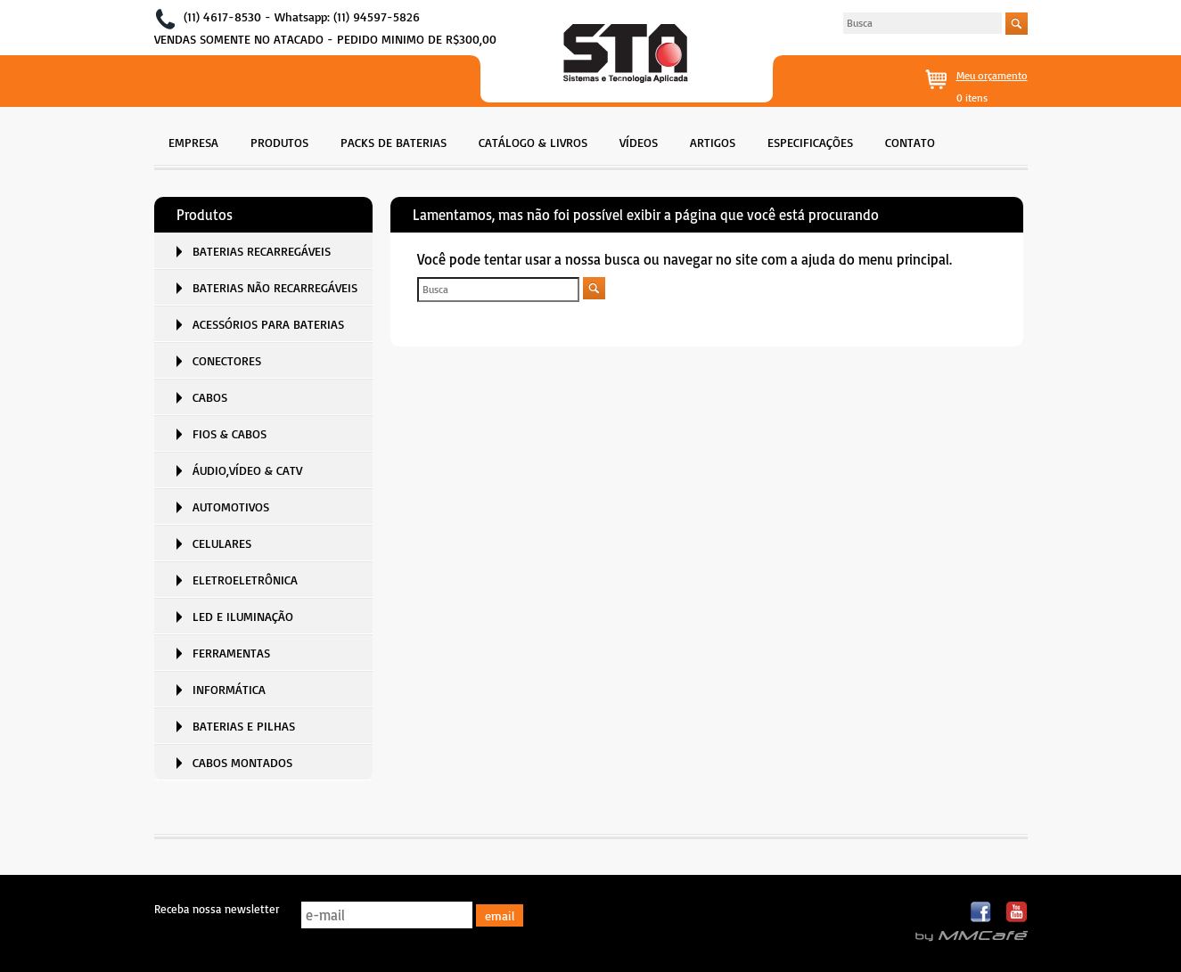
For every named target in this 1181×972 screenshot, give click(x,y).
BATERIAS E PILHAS (244, 725)
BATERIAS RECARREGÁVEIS (262, 250)
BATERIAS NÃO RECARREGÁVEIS (275, 287)
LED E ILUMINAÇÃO (243, 616)
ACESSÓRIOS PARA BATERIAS (268, 323)
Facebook (982, 913)
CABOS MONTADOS (242, 762)
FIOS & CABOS (230, 433)
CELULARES (222, 543)
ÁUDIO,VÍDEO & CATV (247, 469)
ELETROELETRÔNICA (245, 579)
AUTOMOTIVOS (231, 506)
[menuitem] (193, 140)
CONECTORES (227, 360)
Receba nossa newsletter (216, 909)
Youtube (1016, 913)
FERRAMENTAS (231, 652)
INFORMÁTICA (229, 689)
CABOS (210, 396)
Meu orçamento (992, 75)
